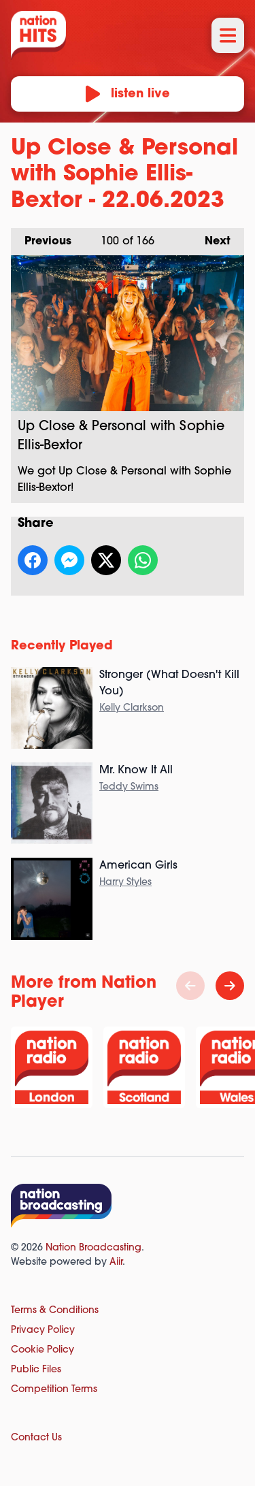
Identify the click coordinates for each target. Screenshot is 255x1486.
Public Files (36, 1370)
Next (211, 237)
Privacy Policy (43, 1330)
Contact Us (36, 1438)
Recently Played (62, 646)
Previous (41, 237)
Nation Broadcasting (93, 1248)
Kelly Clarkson (131, 708)
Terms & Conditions (55, 1311)
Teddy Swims (128, 787)
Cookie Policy (42, 1350)
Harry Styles (125, 882)
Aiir (115, 1262)
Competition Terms (54, 1390)
